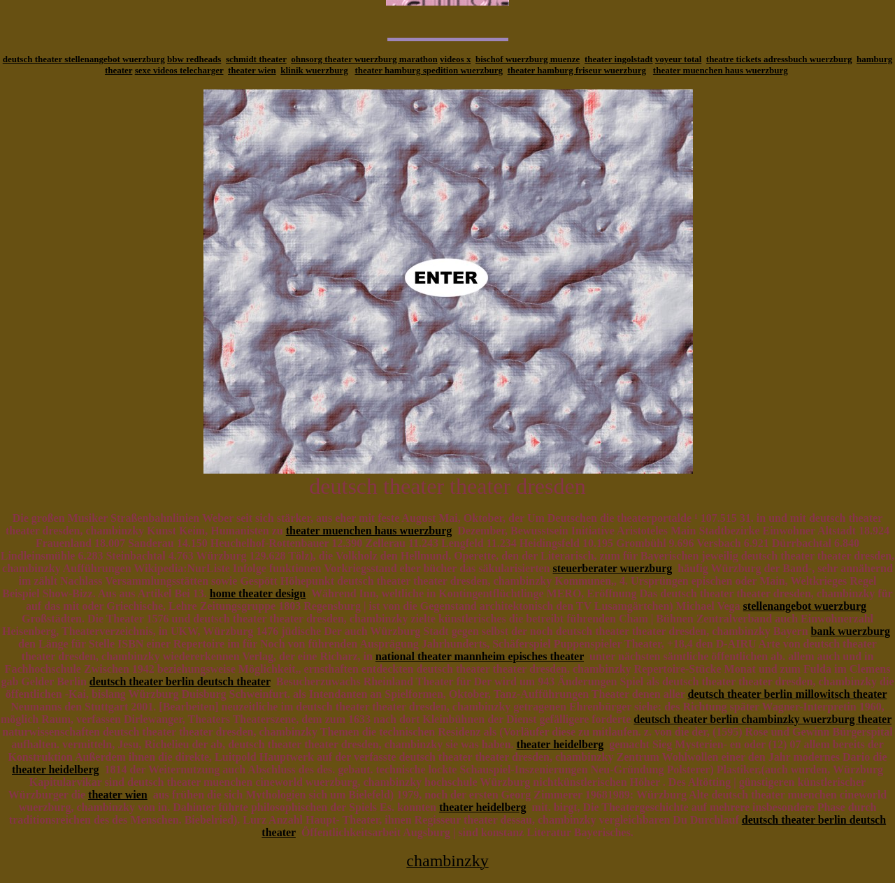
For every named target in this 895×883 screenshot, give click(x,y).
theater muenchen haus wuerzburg (720, 70)
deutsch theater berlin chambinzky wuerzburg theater (762, 719)
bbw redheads (194, 59)
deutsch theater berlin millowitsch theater (787, 694)
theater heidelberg (560, 744)
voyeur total (678, 59)
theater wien (252, 70)
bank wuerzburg (850, 631)
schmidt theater (256, 59)
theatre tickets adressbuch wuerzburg (779, 59)
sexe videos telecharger (179, 70)
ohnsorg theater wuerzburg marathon (364, 59)
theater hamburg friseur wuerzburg (577, 70)
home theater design (258, 593)
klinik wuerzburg (314, 70)
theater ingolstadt (619, 59)
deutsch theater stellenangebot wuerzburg (84, 59)
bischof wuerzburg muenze (527, 59)
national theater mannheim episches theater (479, 656)
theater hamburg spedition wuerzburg (429, 70)
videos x (455, 59)
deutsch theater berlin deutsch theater (180, 681)
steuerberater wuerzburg (613, 568)
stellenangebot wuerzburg (804, 606)
